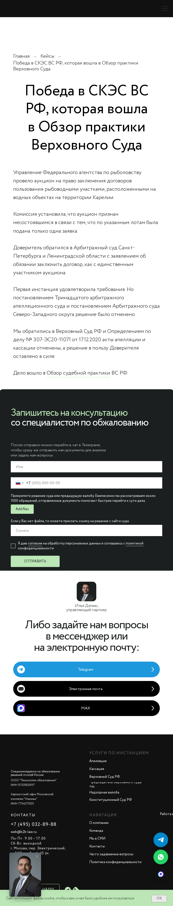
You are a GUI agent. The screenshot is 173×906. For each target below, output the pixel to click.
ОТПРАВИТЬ (35, 561)
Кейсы (47, 56)
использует (23, 898)
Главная (21, 56)
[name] (86, 466)
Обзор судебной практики (78, 373)
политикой (134, 543)
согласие (35, 543)
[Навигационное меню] (164, 8)
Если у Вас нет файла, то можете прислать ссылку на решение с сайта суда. (70, 521)
